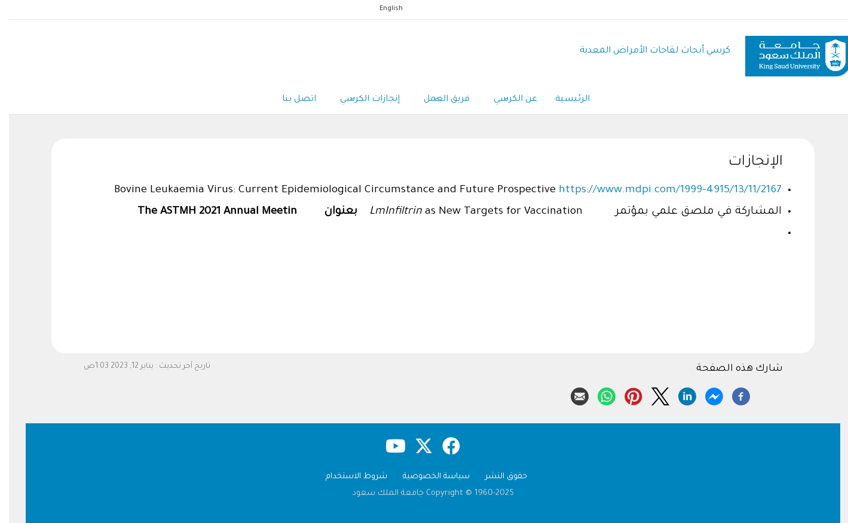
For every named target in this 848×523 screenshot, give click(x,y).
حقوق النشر (497, 476)
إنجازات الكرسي (361, 100)
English (382, 9)
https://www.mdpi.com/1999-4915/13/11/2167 (661, 190)
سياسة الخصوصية (427, 476)
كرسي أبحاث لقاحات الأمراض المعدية (646, 51)
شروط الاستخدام (347, 476)
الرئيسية (563, 99)
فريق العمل (438, 100)
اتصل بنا (290, 99)
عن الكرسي (506, 100)
